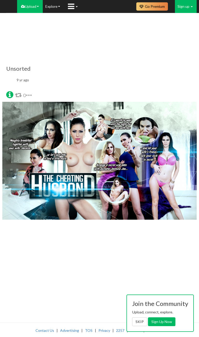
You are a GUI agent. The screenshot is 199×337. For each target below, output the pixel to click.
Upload (30, 6)
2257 (120, 330)
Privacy (104, 330)
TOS (89, 330)
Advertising (69, 330)
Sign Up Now (161, 321)
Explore (52, 6)
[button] (9, 94)
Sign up (185, 6)
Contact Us (44, 330)
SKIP (140, 321)
